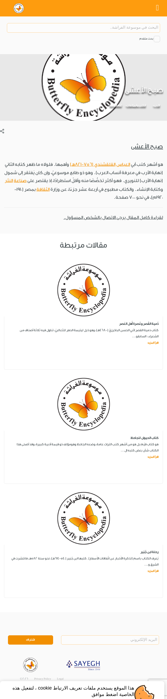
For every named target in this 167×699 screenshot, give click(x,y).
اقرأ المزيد (153, 342)
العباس (123, 164)
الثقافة (43, 189)
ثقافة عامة (116, 105)
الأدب (157, 105)
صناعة (20, 180)
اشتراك (30, 639)
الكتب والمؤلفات (136, 105)
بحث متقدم (146, 38)
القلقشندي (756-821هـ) (92, 164)
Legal (60, 678)
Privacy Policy (42, 678)
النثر (9, 180)
